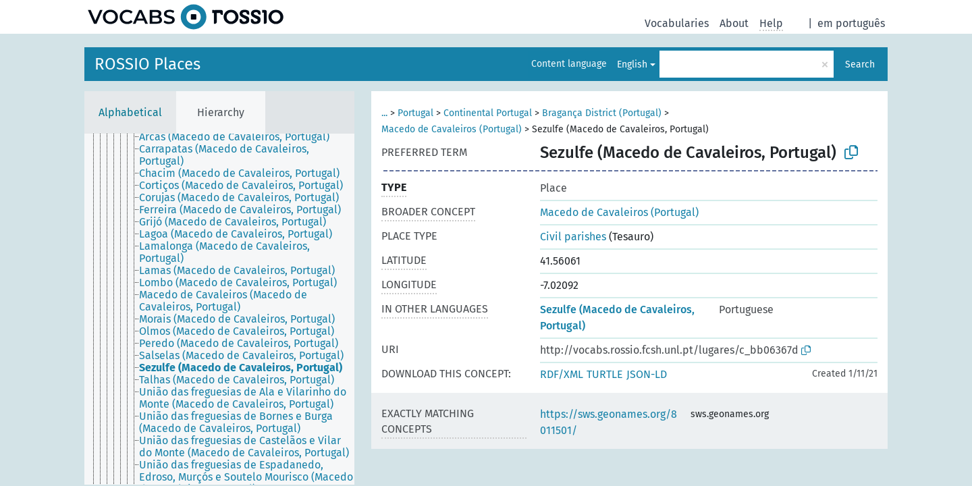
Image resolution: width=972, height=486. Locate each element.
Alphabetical (130, 112)
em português (851, 23)
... (384, 113)
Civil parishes (573, 236)
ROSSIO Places (147, 64)
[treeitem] (240, 137)
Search (860, 64)
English (632, 64)
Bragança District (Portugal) (602, 113)
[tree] (219, 309)
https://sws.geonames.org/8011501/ (608, 422)
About (734, 23)
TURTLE (605, 374)
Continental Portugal (487, 113)
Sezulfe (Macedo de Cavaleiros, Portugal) (617, 317)
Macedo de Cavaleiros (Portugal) (451, 129)
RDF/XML (561, 374)
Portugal (415, 113)
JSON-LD (646, 374)
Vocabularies (677, 23)
